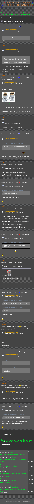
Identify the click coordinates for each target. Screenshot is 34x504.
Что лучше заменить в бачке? (8, 470)
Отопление (11, 452)
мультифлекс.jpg (6, 103)
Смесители (12, 467)
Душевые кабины (14, 487)
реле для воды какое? (6, 482)
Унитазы (8, 471)
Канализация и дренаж (14, 462)
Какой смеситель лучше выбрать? (9, 486)
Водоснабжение (14, 457)
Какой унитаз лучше (5, 478)
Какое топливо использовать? (8, 451)
